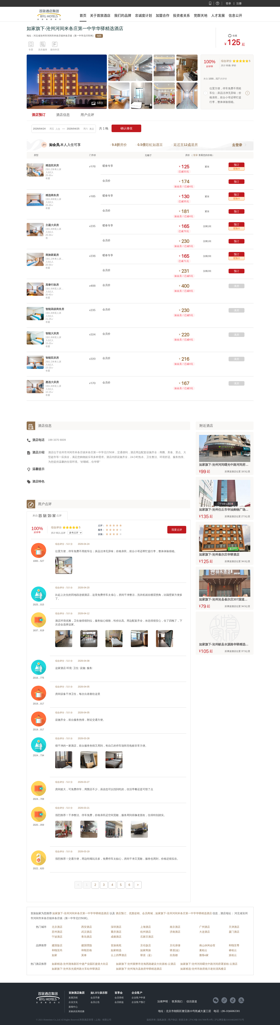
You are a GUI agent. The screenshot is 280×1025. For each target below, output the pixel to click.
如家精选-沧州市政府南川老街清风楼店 (203, 968)
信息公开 (235, 15)
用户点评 (87, 115)
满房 (236, 285)
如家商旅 (145, 950)
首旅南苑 (116, 945)
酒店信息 (63, 115)
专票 (31, 49)
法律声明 (162, 1001)
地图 (99, 36)
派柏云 (233, 955)
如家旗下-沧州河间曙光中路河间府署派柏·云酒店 (209, 963)
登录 (228, 3)
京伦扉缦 (175, 945)
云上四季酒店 (119, 955)
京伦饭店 (145, 945)
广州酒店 (204, 926)
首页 (83, 15)
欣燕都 (174, 955)
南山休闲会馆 (207, 945)
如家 (54, 955)
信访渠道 (191, 1001)
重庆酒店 (116, 931)
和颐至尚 (57, 950)
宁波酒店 (57, 936)
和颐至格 (86, 950)
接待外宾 (54, 49)
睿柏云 (233, 950)
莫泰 (84, 955)
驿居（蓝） (147, 955)
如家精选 (116, 950)
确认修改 (126, 128)
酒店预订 (38, 115)
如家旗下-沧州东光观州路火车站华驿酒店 (76, 968)
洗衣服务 (42, 49)
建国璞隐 (86, 945)
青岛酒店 (86, 936)
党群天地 (200, 15)
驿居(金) (174, 950)
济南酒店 (175, 931)
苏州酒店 (57, 931)
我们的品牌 (122, 15)
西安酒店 (86, 926)
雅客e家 (204, 955)
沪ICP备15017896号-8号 (201, 1019)
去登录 (237, 145)
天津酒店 (234, 926)
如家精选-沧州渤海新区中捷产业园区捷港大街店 (80, 963)
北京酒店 (57, 926)
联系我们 (177, 1001)
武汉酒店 (86, 931)
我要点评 (176, 529)
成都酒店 (116, 936)
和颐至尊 (234, 945)
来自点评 (47, 515)
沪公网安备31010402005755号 (229, 1019)
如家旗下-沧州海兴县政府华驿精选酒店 (139, 968)
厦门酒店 (234, 931)
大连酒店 (204, 931)
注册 (239, 3)
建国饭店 (57, 945)
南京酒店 (175, 926)
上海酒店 (145, 926)
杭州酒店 (145, 931)
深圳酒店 (116, 926)
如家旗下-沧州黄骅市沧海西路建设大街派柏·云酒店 (146, 963)
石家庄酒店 (147, 936)
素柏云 (203, 950)
